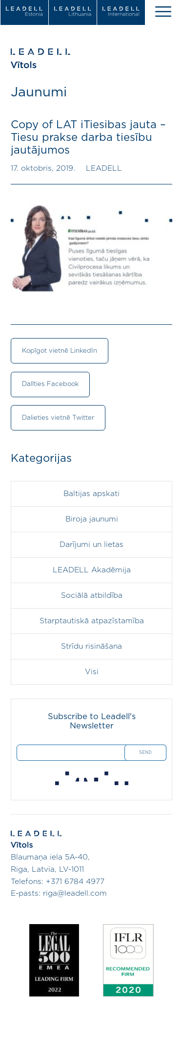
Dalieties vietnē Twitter (58, 417)
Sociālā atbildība (91, 595)
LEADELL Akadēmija (92, 570)
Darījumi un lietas (91, 544)
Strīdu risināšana (91, 646)
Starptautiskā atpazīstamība (92, 621)
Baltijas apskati (91, 494)
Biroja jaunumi (91, 519)
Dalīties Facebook (50, 384)
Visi (92, 672)
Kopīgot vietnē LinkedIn (59, 350)
